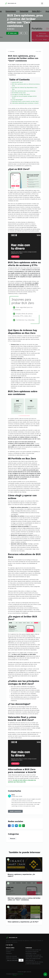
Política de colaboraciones (12, 958)
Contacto (8, 951)
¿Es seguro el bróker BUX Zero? (21, 94)
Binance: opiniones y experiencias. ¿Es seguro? (21, 875)
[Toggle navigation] (42, 3)
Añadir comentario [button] (15, 811)
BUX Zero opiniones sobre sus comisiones (23, 91)
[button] (45, 974)
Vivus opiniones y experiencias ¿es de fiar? (23, 922)
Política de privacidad (11, 956)
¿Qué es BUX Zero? (17, 82)
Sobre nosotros (10, 949)
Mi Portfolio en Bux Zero (19, 92)
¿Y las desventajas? (17, 99)
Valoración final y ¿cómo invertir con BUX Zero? (25, 101)
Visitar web (12, 33)
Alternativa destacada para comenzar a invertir (25, 103)
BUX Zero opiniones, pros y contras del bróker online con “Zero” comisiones (24, 899)
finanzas (12, 838)
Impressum (9, 953)
